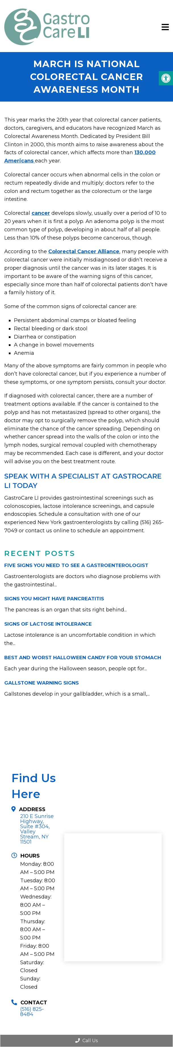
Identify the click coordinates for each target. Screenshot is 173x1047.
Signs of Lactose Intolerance (48, 624)
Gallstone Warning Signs (41, 683)
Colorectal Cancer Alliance (83, 251)
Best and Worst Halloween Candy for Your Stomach (82, 657)
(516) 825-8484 (32, 1012)
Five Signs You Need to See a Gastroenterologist (76, 565)
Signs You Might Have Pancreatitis (54, 598)
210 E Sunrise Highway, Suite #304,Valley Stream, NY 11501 (37, 829)
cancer (41, 213)
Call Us (86, 1040)
